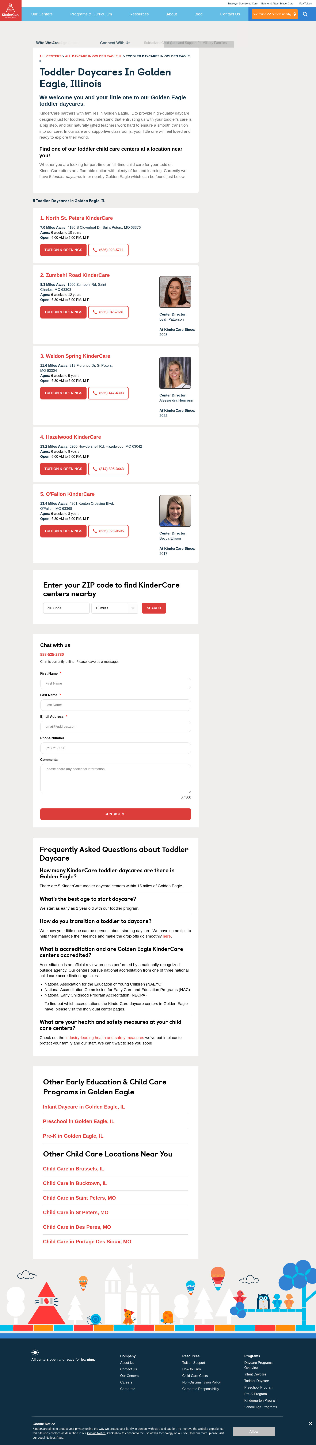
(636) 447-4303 (108, 393)
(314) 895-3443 (108, 469)
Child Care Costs (195, 1376)
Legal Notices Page (50, 1437)
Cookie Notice (96, 1433)
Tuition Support (193, 1362)
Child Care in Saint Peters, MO (79, 1198)
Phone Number (115, 745)
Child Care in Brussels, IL (73, 1169)
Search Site (305, 16)
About (171, 14)
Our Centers (42, 14)
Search (154, 608)
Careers (126, 1382)
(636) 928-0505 (108, 531)
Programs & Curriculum (91, 14)
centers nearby (272, 14)
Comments (49, 759)
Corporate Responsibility (200, 1389)
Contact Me (115, 814)
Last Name (115, 702)
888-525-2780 (52, 654)
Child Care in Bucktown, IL (75, 1183)
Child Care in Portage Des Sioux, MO (87, 1241)
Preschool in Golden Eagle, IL (79, 1121)
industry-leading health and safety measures (104, 1037)
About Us (127, 1362)
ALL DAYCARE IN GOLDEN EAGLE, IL (93, 56)
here (167, 936)
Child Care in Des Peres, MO (77, 1227)
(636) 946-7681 (108, 312)
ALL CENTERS (50, 56)
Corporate (127, 1389)
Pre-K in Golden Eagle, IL (73, 1136)
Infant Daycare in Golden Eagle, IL (84, 1107)
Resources (139, 14)
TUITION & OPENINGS (63, 250)
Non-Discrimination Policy (201, 1382)
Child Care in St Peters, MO (76, 1212)
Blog (199, 14)
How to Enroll (192, 1369)
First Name (115, 680)
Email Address (115, 723)
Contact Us (230, 14)
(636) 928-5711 (108, 250)
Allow (253, 1431)
